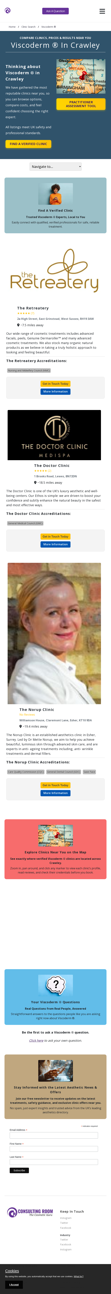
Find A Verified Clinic (28, 144)
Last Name (17, 1157)
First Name (17, 1144)
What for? (78, 1276)
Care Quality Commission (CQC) (26, 771)
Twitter (64, 1222)
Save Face (89, 771)
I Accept (14, 1284)
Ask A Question (55, 11)
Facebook (65, 1228)
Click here (36, 1040)
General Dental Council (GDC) (63, 771)
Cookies (12, 1271)
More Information (55, 391)
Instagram (66, 1218)
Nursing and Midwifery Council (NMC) (29, 370)
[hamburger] (102, 11)
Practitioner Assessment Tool (81, 104)
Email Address (18, 1130)
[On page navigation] (56, 167)
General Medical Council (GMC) (25, 523)
